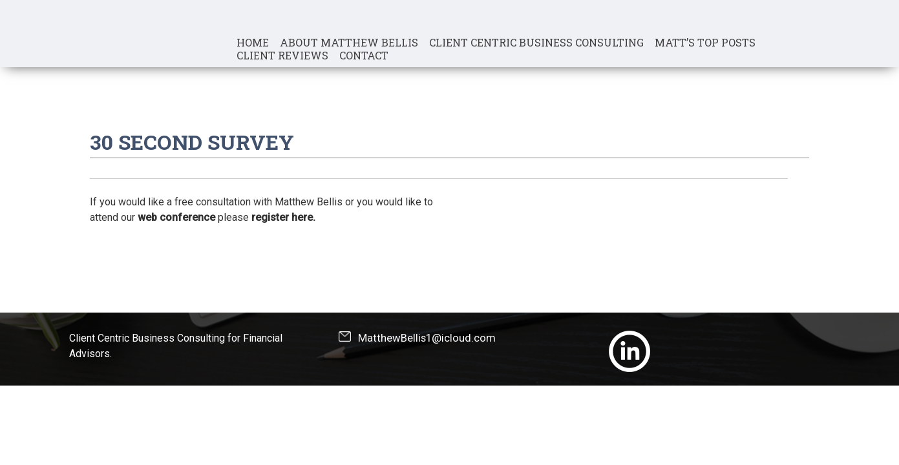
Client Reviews (282, 55)
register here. (283, 217)
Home (253, 42)
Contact (363, 55)
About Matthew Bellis (349, 42)
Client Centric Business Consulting (536, 42)
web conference (176, 217)
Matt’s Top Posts (705, 42)
